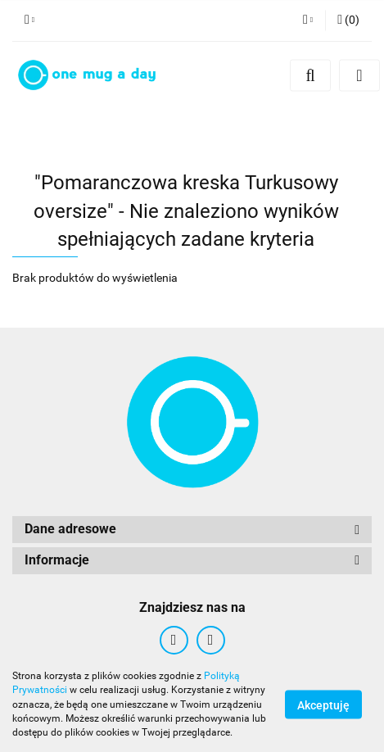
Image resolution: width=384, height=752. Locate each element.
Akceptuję (323, 705)
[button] (348, 20)
